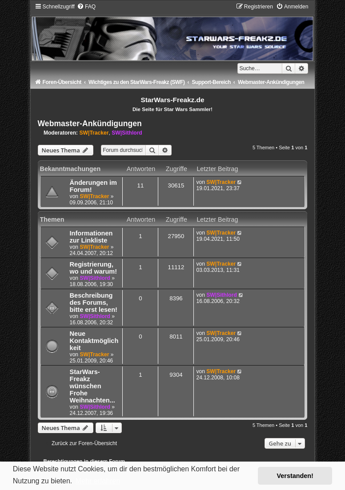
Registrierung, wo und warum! (93, 268)
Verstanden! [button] (295, 475)
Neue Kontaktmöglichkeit (94, 340)
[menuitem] (86, 7)
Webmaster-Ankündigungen (90, 123)
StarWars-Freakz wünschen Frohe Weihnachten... (92, 386)
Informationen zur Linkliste (91, 237)
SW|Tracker (94, 133)
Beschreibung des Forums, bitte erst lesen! (93, 302)
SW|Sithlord (127, 133)
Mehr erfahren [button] (98, 481)
